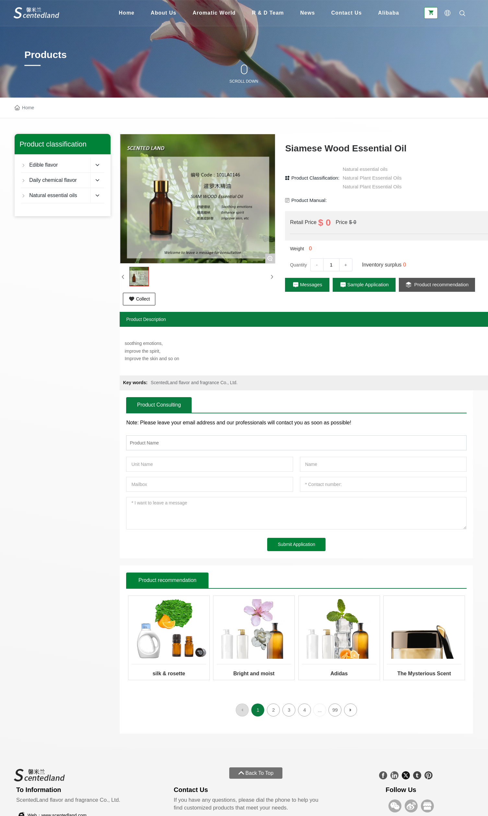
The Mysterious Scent (424, 673)
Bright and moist (254, 673)
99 (335, 710)
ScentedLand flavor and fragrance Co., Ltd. (194, 382)
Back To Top (256, 773)
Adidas (339, 673)
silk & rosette (168, 673)
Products (45, 54)
